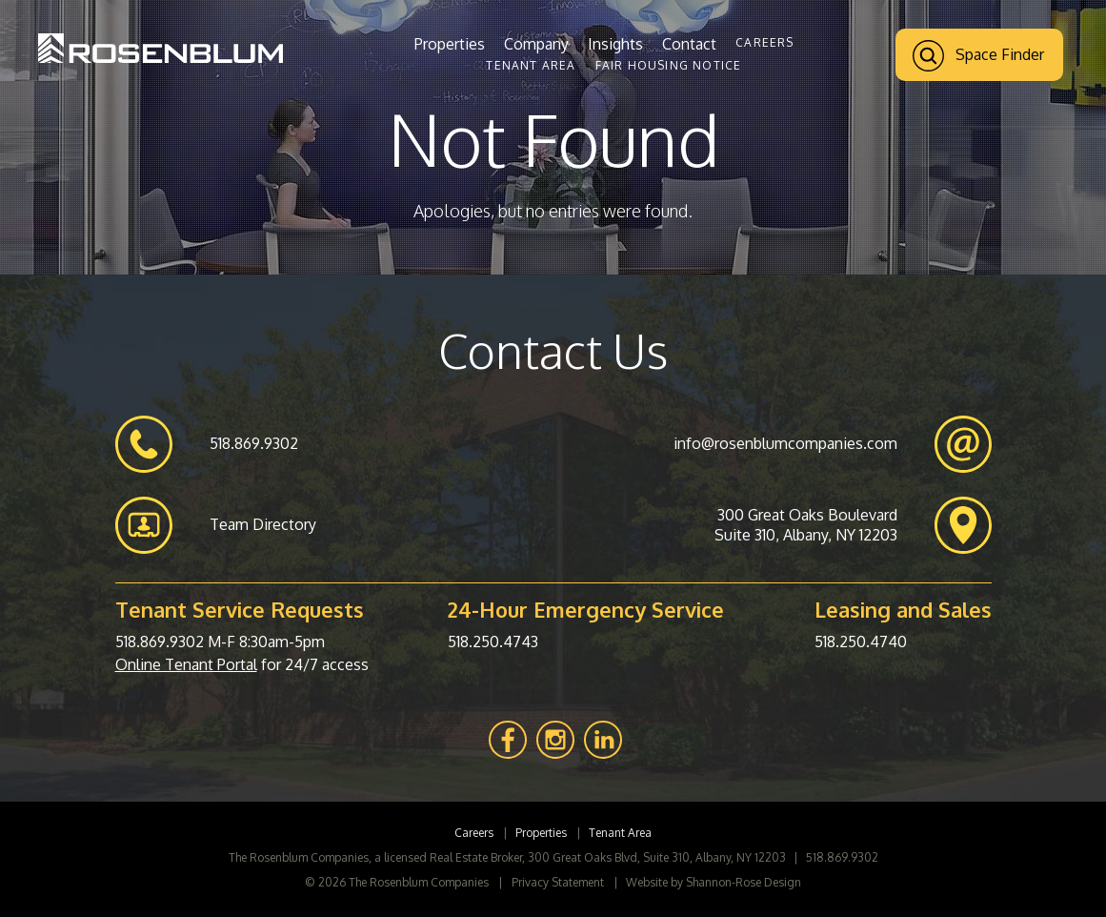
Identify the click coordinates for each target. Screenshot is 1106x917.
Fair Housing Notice (668, 65)
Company (536, 43)
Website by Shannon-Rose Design (713, 882)
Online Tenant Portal (186, 664)
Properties (449, 43)
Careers (764, 42)
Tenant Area (530, 65)
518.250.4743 (493, 641)
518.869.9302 (159, 641)
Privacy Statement (558, 882)
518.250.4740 (860, 641)
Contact (689, 43)
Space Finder (978, 55)
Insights (615, 43)
